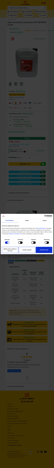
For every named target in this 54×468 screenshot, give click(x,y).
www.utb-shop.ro (41, 228)
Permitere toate (44, 249)
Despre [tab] (45, 220)
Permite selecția (27, 249)
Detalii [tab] (27, 220)
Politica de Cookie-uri (15, 233)
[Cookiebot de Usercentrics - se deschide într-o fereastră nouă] (45, 216)
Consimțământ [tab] (9, 220)
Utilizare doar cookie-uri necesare (9, 249)
